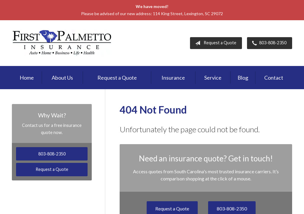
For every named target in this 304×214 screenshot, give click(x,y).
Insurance (173, 77)
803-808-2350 (268, 43)
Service (212, 77)
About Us (62, 77)
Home (27, 77)
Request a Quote (214, 43)
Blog (243, 77)
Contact (273, 77)
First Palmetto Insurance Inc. (62, 43)
